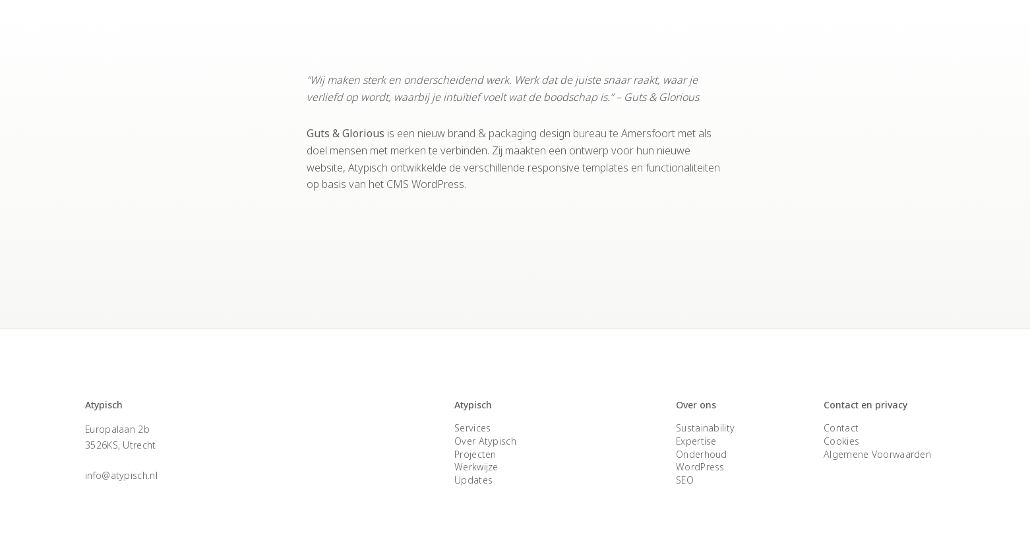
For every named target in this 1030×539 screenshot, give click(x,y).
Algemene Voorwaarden (877, 454)
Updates (473, 480)
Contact (899, 27)
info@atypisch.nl (121, 475)
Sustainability (705, 428)
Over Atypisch (757, 27)
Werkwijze (476, 466)
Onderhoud (701, 454)
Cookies (841, 441)
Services (613, 27)
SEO (685, 480)
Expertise (835, 27)
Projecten (679, 27)
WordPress (700, 466)
